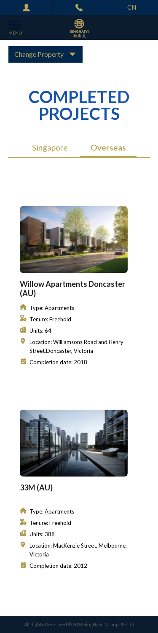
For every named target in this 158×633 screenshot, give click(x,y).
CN (131, 7)
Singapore (50, 147)
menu (15, 32)
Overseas (108, 147)
